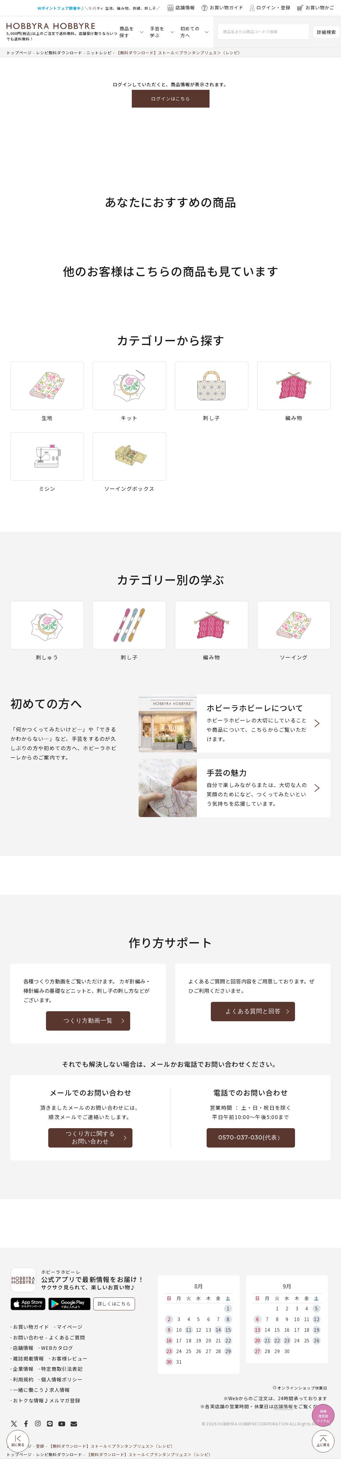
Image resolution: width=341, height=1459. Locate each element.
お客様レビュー (69, 1358)
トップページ (19, 52)
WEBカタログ (57, 1347)
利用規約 (23, 1379)
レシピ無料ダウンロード (59, 52)
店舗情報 (283, 1406)
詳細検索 (326, 32)
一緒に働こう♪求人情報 (41, 1389)
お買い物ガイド (31, 1326)
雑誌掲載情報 (28, 1358)
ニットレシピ (99, 52)
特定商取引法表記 (62, 1368)
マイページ (70, 1326)
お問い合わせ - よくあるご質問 (49, 1337)
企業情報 (23, 1368)
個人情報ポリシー (62, 1379)
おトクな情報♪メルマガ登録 (46, 1400)
